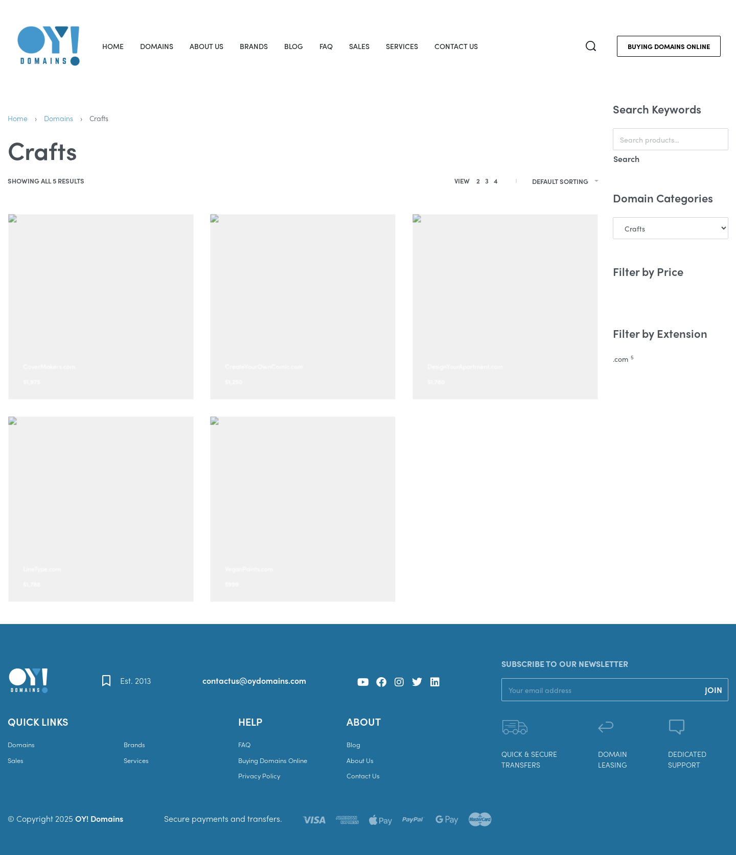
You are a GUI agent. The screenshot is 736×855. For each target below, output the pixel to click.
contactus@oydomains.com (254, 680)
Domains (58, 118)
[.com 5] (670, 359)
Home (18, 118)
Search (626, 159)
